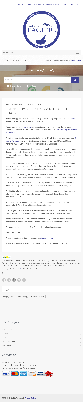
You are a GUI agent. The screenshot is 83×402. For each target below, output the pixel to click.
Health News (14, 86)
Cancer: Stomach (37, 297)
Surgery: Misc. (8, 297)
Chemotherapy (22, 297)
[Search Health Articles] (37, 80)
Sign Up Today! (67, 4)
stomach (73, 119)
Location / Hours (53, 4)
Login (78, 4)
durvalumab (26, 127)
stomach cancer (46, 238)
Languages (21, 4)
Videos (31, 86)
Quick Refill (39, 4)
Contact (5, 334)
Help (30, 4)
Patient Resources (61, 60)
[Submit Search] (75, 80)
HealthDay (19, 269)
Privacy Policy (8, 345)
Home (48, 60)
